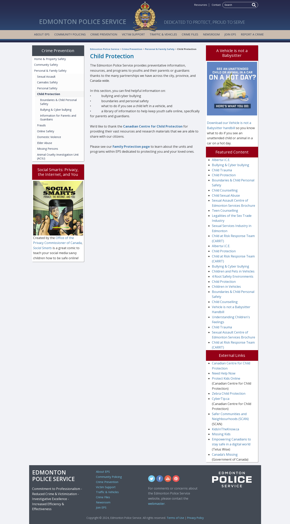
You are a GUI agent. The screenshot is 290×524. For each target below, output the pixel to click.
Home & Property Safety (50, 59)
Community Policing (70, 34)
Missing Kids (221, 434)
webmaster (156, 503)
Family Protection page (131, 146)
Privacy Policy (195, 518)
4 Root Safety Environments (232, 276)
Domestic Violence (49, 137)
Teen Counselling (225, 210)
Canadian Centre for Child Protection (153, 126)
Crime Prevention (103, 34)
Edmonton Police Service (104, 49)
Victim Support (133, 34)
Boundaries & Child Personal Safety (58, 102)
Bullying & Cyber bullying (55, 109)
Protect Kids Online (226, 378)
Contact (216, 5)
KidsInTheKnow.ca (225, 429)
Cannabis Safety (47, 82)
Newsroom (211, 34)
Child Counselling (225, 190)
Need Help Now (223, 373)
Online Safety (45, 131)
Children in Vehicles (226, 286)
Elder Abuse (44, 143)
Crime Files (190, 34)
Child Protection (186, 49)
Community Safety (46, 65)
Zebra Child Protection (228, 393)
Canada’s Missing (225, 454)
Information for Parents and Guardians (58, 117)
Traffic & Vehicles (163, 34)
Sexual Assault (46, 76)
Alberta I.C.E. (221, 160)
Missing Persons (47, 149)
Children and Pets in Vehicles (233, 271)
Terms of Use (175, 518)
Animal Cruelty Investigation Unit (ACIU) (58, 156)
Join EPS (230, 34)
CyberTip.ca (220, 398)
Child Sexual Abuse (226, 195)
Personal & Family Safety (159, 49)
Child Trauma (222, 170)
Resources (200, 5)
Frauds (41, 125)
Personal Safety (47, 88)
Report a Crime (252, 34)
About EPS (42, 34)
